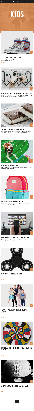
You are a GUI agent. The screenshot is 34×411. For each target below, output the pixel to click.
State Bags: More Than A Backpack (12, 202)
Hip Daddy (17, 1)
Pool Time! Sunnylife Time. (9, 166)
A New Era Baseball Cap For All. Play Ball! (14, 386)
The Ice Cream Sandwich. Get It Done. (13, 130)
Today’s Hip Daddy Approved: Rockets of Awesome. (14, 311)
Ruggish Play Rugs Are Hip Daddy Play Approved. (16, 93)
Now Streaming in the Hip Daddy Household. (15, 238)
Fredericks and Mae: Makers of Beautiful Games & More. (16, 349)
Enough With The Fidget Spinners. (12, 274)
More (2, 62)
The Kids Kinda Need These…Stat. (11, 57)
